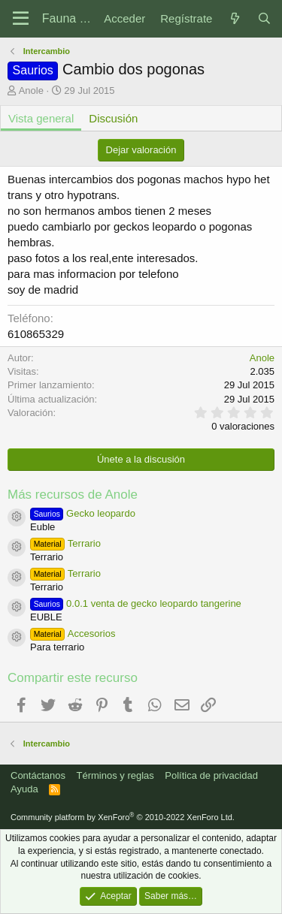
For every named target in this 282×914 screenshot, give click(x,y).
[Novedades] (234, 18)
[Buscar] (264, 18)
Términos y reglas (115, 775)
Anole (31, 90)
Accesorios (72, 633)
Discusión (113, 118)
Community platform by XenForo (123, 817)
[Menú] (20, 19)
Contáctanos (38, 775)
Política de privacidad (211, 775)
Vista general (41, 118)
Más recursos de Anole (73, 494)
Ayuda (24, 789)
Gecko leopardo (82, 513)
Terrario (65, 543)
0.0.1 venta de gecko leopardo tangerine (135, 603)
